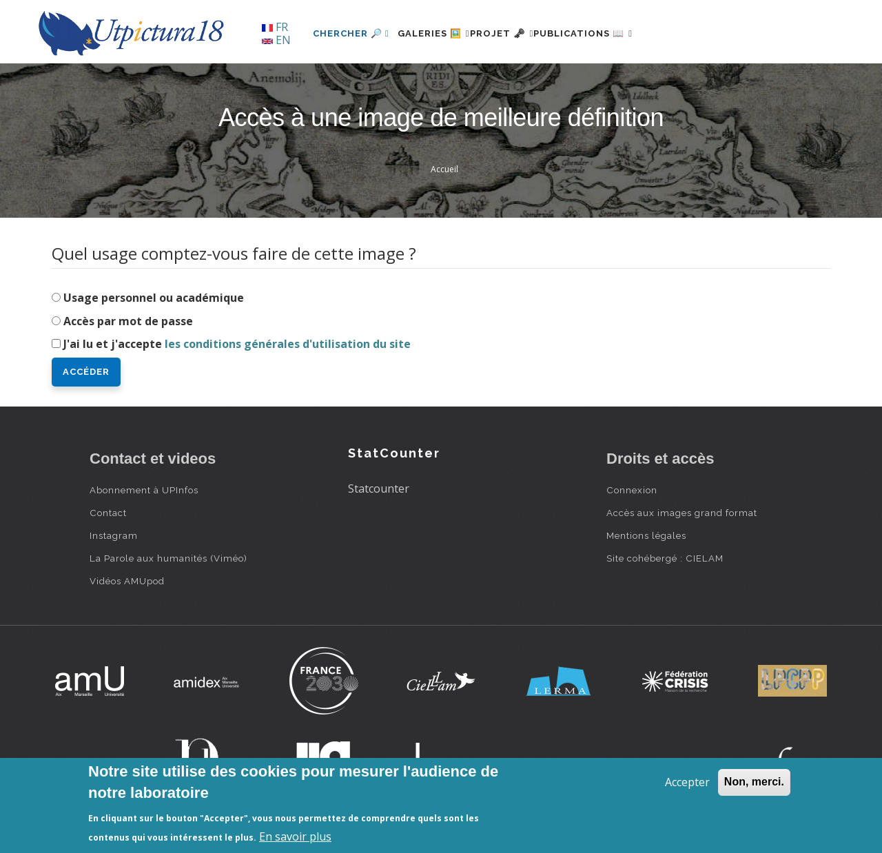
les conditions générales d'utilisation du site (288, 343)
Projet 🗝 (527, 33)
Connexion (631, 489)
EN (276, 40)
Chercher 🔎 (351, 33)
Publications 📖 (624, 33)
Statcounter (378, 488)
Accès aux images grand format (681, 512)
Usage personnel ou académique (153, 297)
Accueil (444, 169)
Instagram (114, 535)
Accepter (687, 782)
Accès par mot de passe (128, 321)
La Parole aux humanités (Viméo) (168, 558)
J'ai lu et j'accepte (237, 343)
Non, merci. (754, 782)
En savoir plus (295, 836)
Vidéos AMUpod (127, 580)
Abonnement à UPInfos (144, 489)
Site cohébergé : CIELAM (665, 558)
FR (275, 26)
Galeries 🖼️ (442, 33)
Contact (108, 512)
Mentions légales (646, 535)
